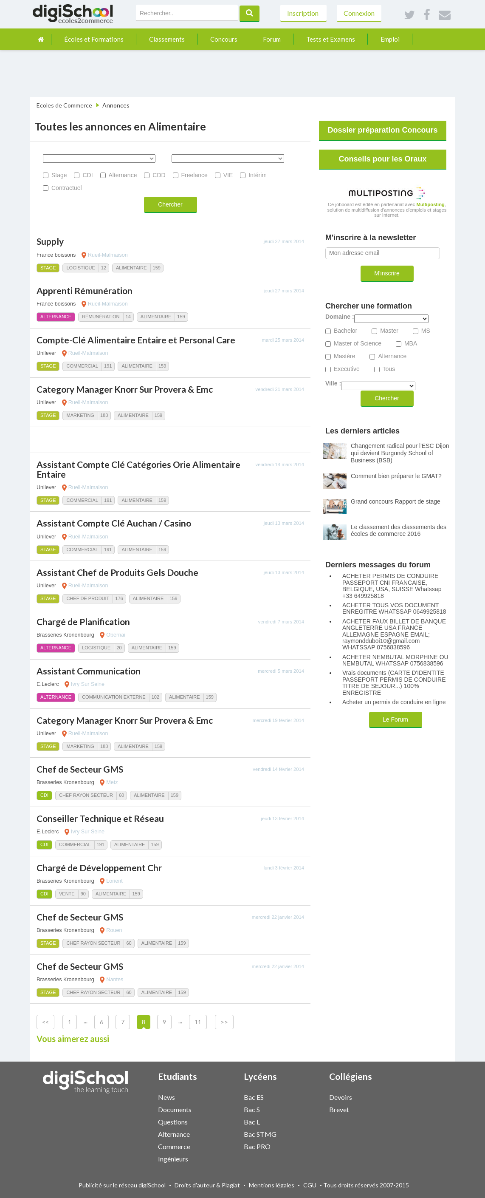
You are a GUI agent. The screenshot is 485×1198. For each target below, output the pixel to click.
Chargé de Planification (83, 621)
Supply (50, 241)
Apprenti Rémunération (85, 290)
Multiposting (430, 204)
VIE (228, 175)
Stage (59, 175)
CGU (309, 1185)
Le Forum (395, 719)
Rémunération (100, 316)
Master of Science (357, 343)
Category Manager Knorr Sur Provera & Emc (125, 389)
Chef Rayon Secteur (86, 795)
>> (224, 1021)
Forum (272, 39)
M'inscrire (386, 273)
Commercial (82, 365)
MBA (410, 343)
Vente (67, 893)
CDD (158, 175)
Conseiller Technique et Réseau (100, 818)
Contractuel (66, 187)
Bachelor (345, 331)
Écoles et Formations (94, 39)
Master (389, 331)
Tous (389, 369)
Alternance (123, 175)
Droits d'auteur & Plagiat (207, 1185)
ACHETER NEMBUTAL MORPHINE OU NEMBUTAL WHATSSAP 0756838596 (395, 660)
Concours (223, 39)
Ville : (333, 383)
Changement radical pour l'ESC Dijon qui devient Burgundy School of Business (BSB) (400, 453)
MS (425, 331)
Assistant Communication (89, 671)
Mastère (344, 356)
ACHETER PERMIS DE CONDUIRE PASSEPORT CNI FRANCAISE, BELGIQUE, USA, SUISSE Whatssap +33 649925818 (391, 586)
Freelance (194, 175)
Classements (167, 39)
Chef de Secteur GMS (80, 769)
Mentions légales (271, 1185)
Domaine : (339, 317)
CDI (87, 175)
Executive (347, 369)
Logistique (80, 267)
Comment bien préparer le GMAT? (396, 476)
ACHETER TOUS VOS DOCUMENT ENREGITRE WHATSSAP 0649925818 (394, 608)
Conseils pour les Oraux (382, 159)
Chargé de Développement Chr (99, 867)
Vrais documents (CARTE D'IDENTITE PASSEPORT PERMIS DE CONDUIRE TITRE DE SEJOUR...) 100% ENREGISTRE (394, 683)
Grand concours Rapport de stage (395, 501)
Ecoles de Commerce (64, 105)
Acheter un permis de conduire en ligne (394, 702)
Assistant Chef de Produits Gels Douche (117, 572)
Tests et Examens (330, 39)
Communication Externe (114, 697)
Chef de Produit (87, 598)
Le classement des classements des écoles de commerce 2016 (398, 531)
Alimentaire (131, 267)
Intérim (257, 175)
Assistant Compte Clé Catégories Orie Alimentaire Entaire (138, 469)
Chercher (170, 204)
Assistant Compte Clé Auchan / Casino (114, 523)
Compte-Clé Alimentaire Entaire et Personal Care (136, 339)
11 (198, 1021)
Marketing (80, 415)
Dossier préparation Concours (382, 130)
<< (45, 1021)
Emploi (390, 39)
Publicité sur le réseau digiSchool (122, 1185)
